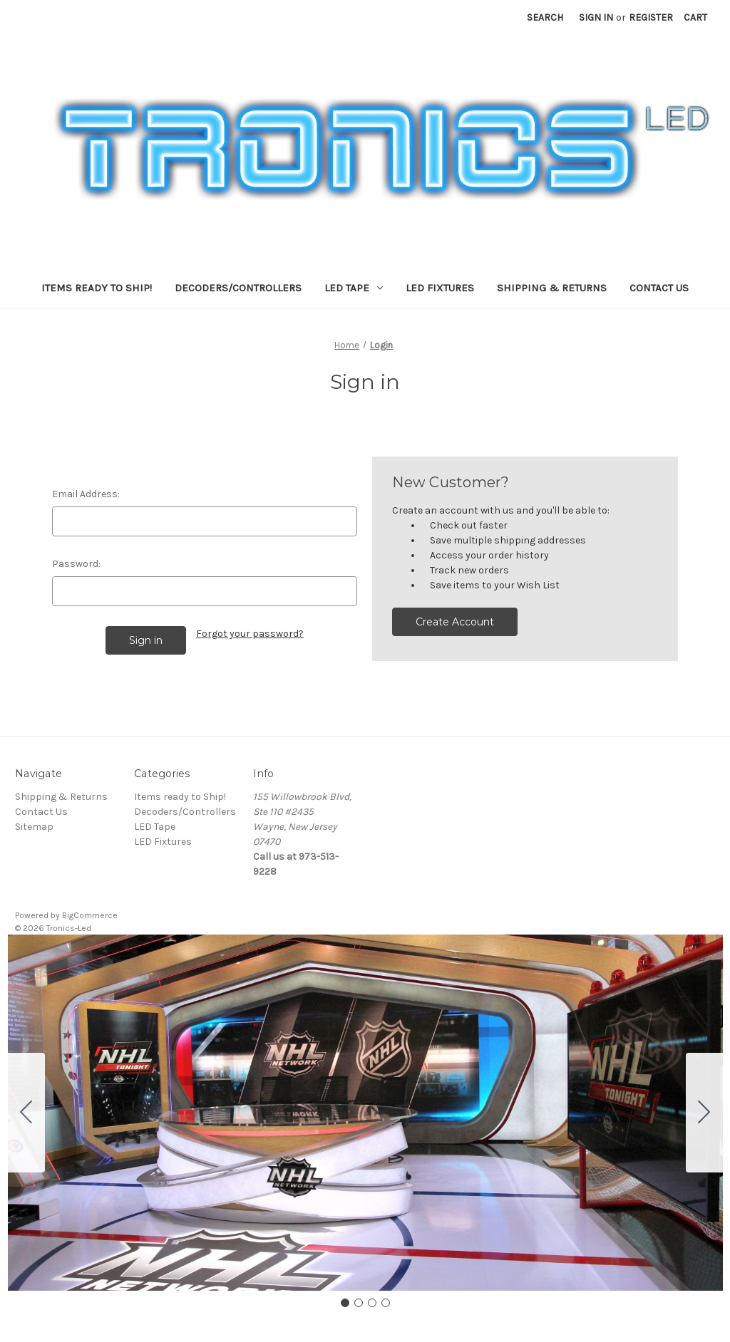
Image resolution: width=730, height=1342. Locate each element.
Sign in (596, 17)
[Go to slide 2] (704, 1112)
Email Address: (86, 494)
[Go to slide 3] (372, 1303)
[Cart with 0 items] (695, 17)
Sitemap (34, 827)
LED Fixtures (440, 287)
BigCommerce (90, 915)
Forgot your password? (250, 634)
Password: (76, 564)
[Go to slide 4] (26, 1112)
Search (545, 17)
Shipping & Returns (552, 287)
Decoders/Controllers (238, 287)
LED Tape (353, 287)
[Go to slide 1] (345, 1303)
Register (651, 17)
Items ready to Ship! (96, 287)
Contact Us (659, 287)
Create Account (455, 621)
